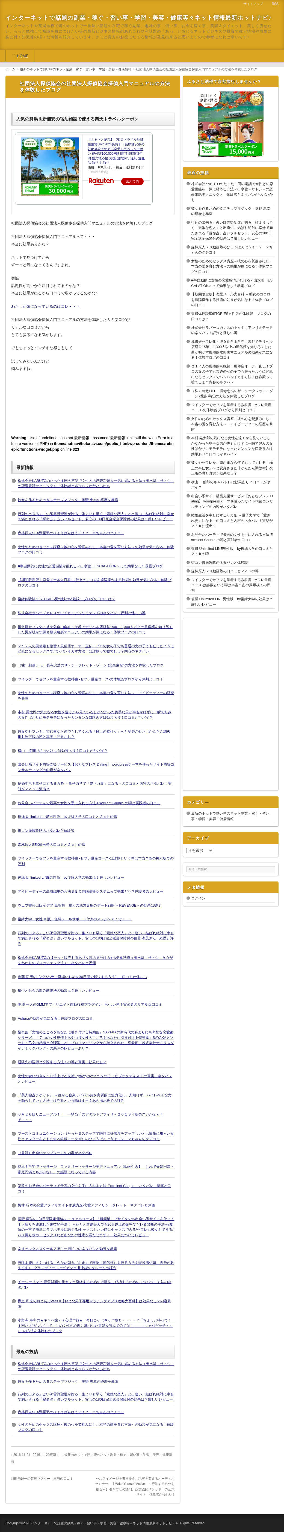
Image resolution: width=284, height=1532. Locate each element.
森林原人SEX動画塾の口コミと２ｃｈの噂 (51, 845)
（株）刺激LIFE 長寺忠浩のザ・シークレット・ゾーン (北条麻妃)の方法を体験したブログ (91, 665)
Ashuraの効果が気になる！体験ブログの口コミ (55, 1018)
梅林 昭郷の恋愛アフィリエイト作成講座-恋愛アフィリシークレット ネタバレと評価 (86, 1205)
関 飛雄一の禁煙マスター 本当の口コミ (43, 1479)
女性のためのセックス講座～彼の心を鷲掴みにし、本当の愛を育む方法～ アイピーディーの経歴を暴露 (232, 424)
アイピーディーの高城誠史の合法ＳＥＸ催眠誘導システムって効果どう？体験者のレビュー (90, 891)
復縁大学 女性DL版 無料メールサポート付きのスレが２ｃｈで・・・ (75, 919)
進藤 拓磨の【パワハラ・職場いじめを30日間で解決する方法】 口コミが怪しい (82, 977)
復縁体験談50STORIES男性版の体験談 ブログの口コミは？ (66, 599)
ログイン (198, 898)
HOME (22, 56)
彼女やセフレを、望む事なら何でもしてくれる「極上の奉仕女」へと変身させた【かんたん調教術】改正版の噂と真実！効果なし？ (232, 468)
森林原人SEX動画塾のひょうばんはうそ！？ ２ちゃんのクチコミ (71, 533)
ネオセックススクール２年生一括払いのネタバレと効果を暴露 (67, 1249)
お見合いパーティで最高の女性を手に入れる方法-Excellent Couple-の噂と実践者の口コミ (89, 803)
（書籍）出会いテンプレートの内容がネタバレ (55, 1153)
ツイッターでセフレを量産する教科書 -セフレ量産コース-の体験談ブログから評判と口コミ (90, 679)
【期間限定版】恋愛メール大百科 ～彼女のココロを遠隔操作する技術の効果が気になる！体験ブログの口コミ (232, 299)
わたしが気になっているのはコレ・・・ (45, 306)
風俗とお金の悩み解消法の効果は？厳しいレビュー (58, 990)
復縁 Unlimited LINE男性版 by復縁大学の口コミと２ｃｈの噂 (67, 817)
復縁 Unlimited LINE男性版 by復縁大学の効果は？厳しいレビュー (71, 877)
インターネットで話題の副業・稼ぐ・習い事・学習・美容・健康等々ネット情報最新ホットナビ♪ (138, 18)
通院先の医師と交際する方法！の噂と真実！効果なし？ (62, 1062)
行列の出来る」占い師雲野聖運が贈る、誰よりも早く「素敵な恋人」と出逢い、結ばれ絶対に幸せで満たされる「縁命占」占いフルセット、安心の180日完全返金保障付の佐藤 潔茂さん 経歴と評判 (96, 938)
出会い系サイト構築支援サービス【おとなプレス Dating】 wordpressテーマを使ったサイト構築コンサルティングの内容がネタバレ (232, 501)
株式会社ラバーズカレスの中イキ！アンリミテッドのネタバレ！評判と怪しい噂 (82, 613)
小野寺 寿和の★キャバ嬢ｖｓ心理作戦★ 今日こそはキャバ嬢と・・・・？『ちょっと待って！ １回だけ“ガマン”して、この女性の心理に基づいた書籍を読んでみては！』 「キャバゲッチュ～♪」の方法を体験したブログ (96, 1325)
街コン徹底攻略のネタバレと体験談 (46, 831)
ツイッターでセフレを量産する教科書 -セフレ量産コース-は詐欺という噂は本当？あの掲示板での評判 (231, 585)
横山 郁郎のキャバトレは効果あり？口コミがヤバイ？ (63, 751)
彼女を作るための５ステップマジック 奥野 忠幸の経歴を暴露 (68, 500)
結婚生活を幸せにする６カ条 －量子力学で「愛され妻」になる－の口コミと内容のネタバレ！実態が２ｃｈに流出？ (232, 520)
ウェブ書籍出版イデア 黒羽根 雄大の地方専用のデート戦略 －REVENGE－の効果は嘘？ (89, 905)
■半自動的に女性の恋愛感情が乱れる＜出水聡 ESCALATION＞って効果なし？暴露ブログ (90, 566)
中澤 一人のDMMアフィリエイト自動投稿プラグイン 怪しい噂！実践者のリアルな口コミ (90, 1004)
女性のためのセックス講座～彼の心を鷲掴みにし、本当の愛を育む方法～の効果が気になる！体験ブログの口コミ (232, 266)
